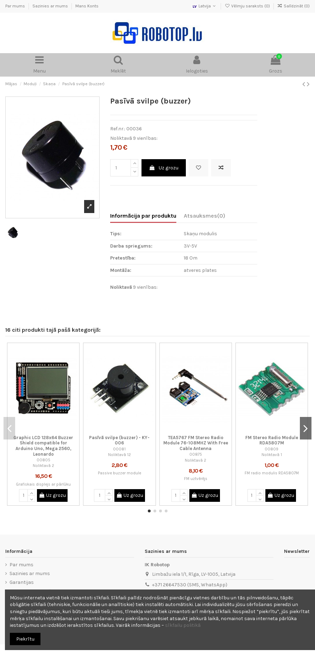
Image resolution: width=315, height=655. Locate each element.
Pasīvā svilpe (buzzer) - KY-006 (119, 440)
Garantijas (22, 582)
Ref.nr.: (117, 129)
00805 (43, 460)
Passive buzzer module (119, 473)
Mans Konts (87, 6)
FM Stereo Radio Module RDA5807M (271, 440)
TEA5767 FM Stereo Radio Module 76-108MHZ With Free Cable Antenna (195, 443)
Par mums (15, 6)
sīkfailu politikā (183, 625)
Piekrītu (25, 639)
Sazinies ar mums (50, 6)
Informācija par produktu (143, 215)
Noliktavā (121, 138)
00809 (271, 449)
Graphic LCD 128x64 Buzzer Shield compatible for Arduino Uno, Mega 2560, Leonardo (43, 446)
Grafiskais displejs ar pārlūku (43, 484)
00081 (119, 449)
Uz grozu (163, 168)
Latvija (204, 6)
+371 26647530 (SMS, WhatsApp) (189, 585)
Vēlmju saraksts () (248, 6)
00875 (195, 454)
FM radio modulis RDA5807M (272, 473)
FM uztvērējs (195, 478)
